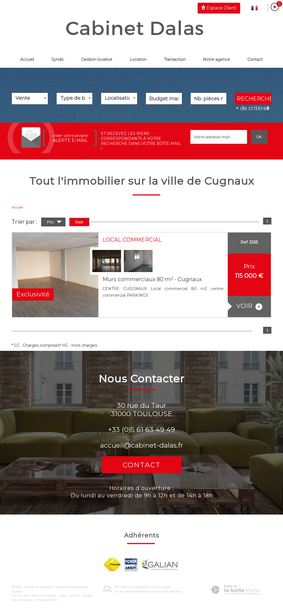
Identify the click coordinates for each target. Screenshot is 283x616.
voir (249, 306)
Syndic (57, 59)
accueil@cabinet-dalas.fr (141, 445)
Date (79, 222)
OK (259, 137)
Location (138, 59)
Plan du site (20, 595)
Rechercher (254, 98)
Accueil (27, 59)
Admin (75, 595)
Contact (255, 59)
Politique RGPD (46, 600)
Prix (54, 223)
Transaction (175, 59)
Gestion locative (96, 59)
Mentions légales (44, 595)
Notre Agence (216, 59)
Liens (63, 595)
